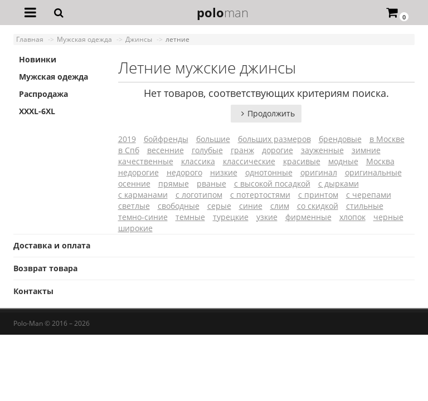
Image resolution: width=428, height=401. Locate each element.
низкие (223, 172)
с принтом (318, 194)
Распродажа (43, 94)
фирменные (308, 217)
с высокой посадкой (272, 183)
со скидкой (317, 205)
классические (249, 161)
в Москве (387, 139)
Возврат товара (45, 268)
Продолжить (266, 113)
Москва (380, 161)
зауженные (322, 150)
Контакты (33, 291)
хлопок (352, 217)
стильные (364, 205)
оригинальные (373, 172)
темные (190, 217)
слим (279, 205)
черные (388, 217)
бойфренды (166, 139)
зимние (366, 150)
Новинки (37, 59)
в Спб (128, 150)
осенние (134, 183)
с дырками (338, 183)
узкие (267, 217)
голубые (207, 150)
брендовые (340, 139)
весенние (165, 150)
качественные (145, 161)
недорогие (138, 172)
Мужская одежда (53, 76)
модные (343, 161)
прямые (173, 183)
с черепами (368, 194)
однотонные (269, 172)
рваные (211, 183)
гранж (242, 150)
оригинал (318, 172)
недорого (184, 172)
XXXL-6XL (37, 111)
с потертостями (260, 194)
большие (213, 139)
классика (198, 161)
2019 (127, 139)
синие (250, 205)
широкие (135, 228)
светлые (134, 205)
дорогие (277, 150)
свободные (179, 205)
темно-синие (143, 217)
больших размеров (274, 139)
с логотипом (199, 194)
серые (219, 205)
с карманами (143, 194)
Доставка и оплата (51, 245)
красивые (301, 161)
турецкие (231, 217)
